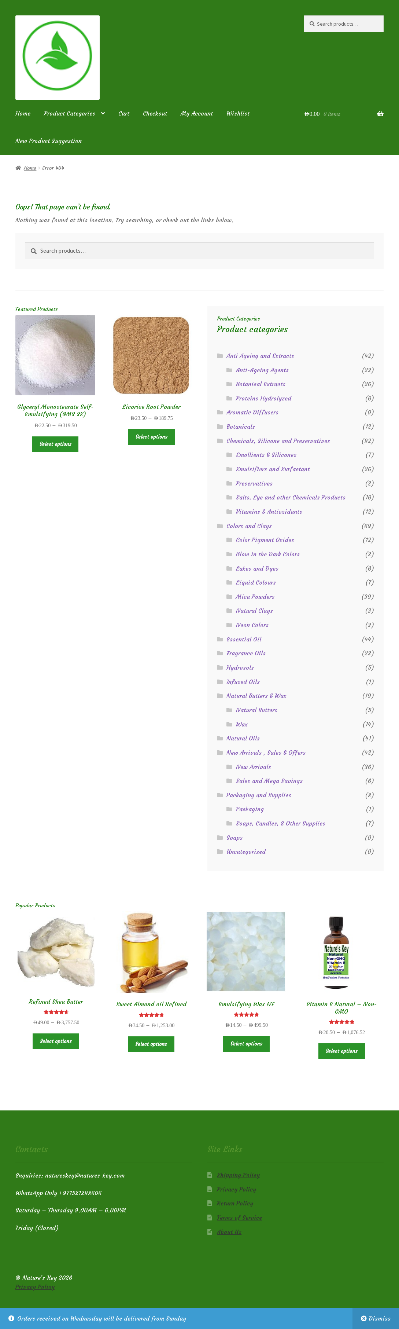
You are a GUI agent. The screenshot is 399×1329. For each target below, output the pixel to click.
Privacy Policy (236, 1189)
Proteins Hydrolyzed (263, 398)
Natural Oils (243, 738)
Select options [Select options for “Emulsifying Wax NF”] (246, 1043)
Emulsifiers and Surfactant (273, 469)
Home (22, 113)
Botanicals (240, 426)
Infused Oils (243, 681)
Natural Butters (256, 710)
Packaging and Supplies (258, 795)
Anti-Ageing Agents (262, 370)
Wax (242, 724)
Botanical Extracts (260, 384)
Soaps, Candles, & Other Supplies (280, 823)
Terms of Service (239, 1217)
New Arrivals (253, 766)
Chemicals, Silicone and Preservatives (278, 440)
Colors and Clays (249, 526)
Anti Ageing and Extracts (260, 355)
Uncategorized (246, 851)
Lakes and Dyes (257, 568)
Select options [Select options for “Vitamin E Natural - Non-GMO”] (342, 1051)
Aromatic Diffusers (252, 412)
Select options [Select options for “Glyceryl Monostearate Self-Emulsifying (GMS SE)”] (55, 444)
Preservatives (254, 483)
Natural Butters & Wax (256, 695)
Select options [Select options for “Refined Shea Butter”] (56, 1041)
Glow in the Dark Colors (268, 554)
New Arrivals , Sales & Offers (266, 752)
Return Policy (235, 1203)
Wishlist (238, 113)
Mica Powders (255, 596)
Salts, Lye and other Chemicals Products (291, 497)
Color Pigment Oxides (265, 539)
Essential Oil (243, 639)
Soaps (234, 837)
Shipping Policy (238, 1175)
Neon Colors (252, 625)
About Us (229, 1231)
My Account (197, 113)
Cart (123, 113)
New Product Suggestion (48, 140)
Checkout (155, 113)
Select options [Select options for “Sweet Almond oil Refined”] (151, 1044)
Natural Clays (254, 610)
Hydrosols (240, 667)
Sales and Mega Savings (269, 780)
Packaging (250, 809)
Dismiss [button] (380, 1318)
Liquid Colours (256, 582)
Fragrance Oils (246, 653)
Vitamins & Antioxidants (269, 511)
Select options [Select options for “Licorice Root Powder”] (151, 436)
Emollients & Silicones (266, 454)
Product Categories (69, 113)
